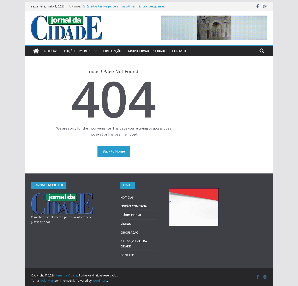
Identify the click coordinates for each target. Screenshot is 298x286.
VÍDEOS (125, 224)
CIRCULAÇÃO (112, 51)
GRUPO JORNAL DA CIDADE (147, 51)
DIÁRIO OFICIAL (131, 215)
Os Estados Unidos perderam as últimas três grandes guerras (123, 6)
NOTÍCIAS (51, 51)
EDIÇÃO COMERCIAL (78, 51)
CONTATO (179, 51)
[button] (94, 51)
